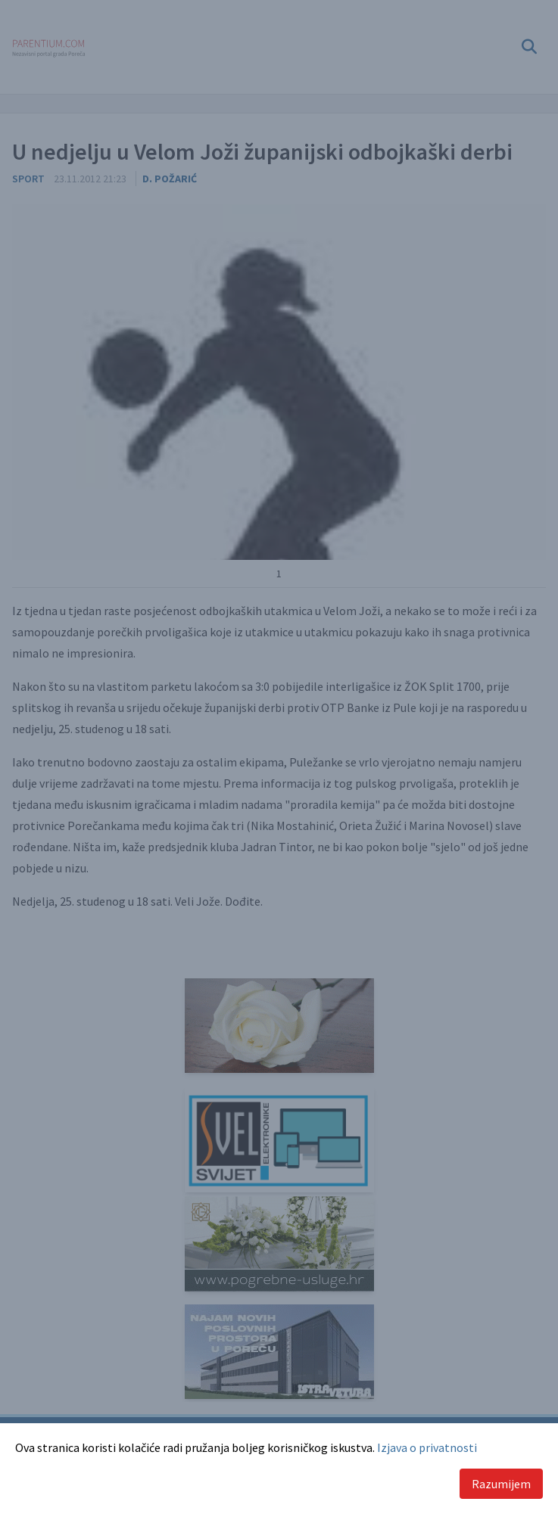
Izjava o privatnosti (427, 1447)
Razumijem (501, 1483)
